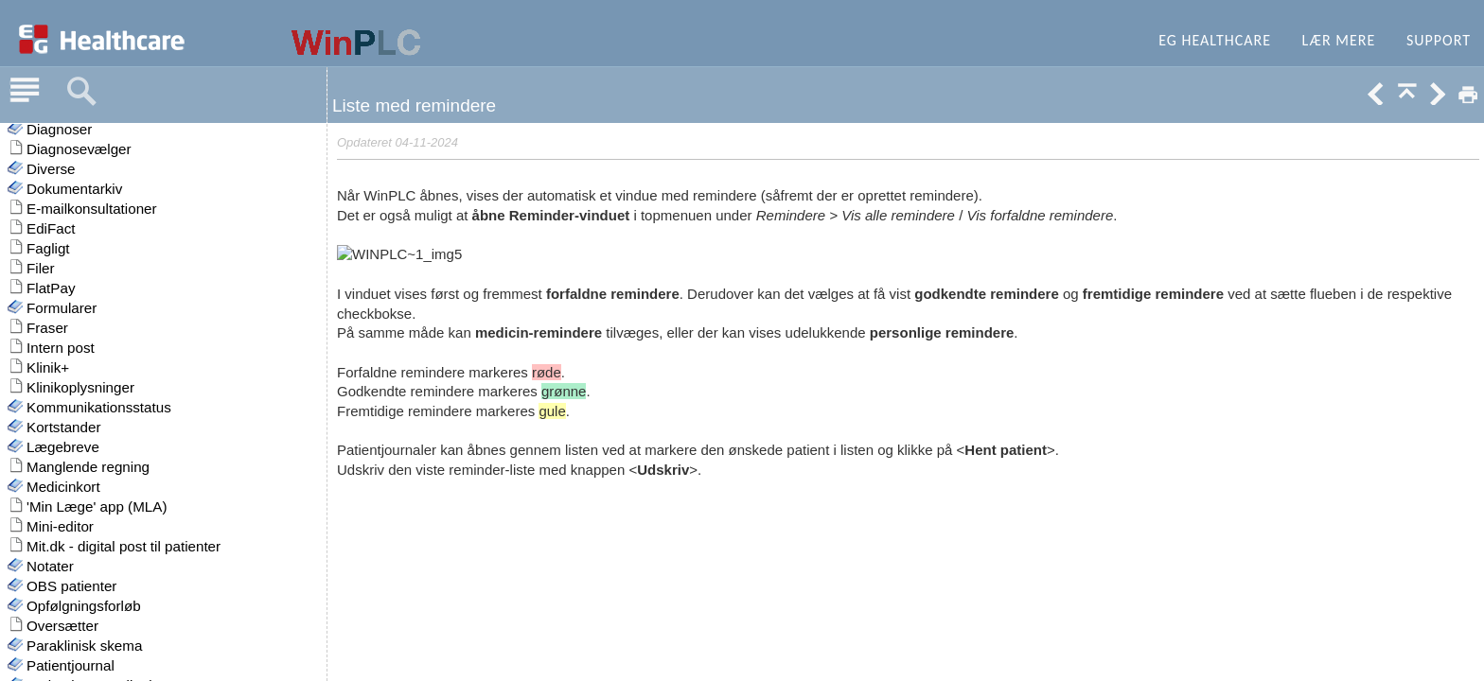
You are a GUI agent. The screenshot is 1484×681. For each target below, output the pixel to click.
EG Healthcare (1214, 40)
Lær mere (1339, 40)
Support (1438, 40)
